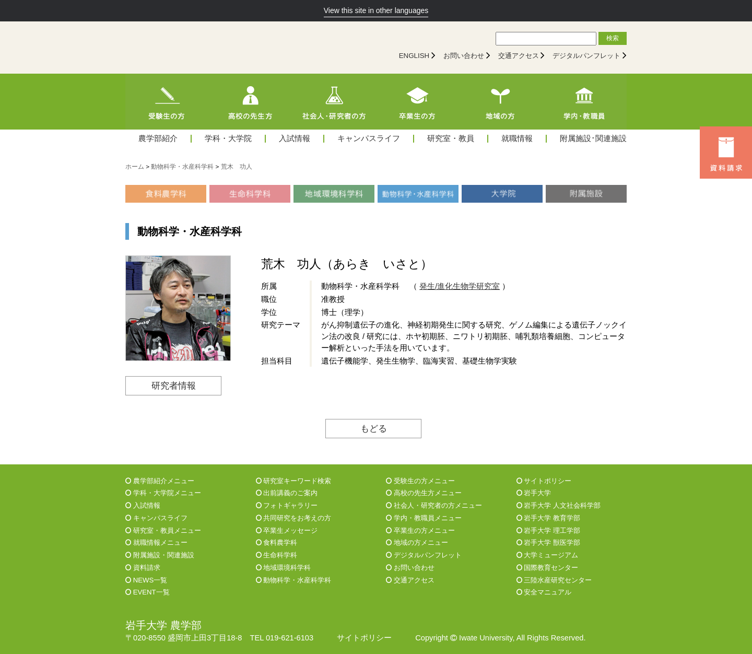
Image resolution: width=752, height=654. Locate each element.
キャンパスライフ (368, 139)
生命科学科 (277, 555)
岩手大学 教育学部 (548, 518)
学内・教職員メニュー (424, 518)
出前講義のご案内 (287, 493)
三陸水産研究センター (554, 580)
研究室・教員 (450, 139)
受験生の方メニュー (420, 481)
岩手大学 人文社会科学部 (558, 505)
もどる (373, 428)
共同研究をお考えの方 (294, 518)
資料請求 (142, 567)
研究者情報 (173, 385)
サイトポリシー (544, 481)
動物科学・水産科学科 (294, 580)
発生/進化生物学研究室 (459, 286)
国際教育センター (547, 567)
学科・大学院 (228, 139)
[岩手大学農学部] (216, 47)
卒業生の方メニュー (420, 530)
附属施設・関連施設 (159, 555)
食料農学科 (277, 542)
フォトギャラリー (287, 505)
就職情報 (517, 139)
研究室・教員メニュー (163, 530)
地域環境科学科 (283, 567)
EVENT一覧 (147, 592)
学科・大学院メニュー (163, 493)
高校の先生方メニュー (424, 493)
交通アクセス (518, 56)
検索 (612, 38)
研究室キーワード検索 (294, 481)
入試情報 (294, 139)
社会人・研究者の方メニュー (434, 505)
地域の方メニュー (417, 542)
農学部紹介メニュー (159, 481)
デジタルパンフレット (586, 56)
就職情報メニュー (156, 542)
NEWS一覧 (146, 580)
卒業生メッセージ (287, 530)
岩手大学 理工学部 (548, 530)
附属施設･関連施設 (593, 139)
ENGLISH (414, 56)
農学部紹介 (158, 139)
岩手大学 (533, 493)
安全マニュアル (544, 592)
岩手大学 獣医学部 (548, 542)
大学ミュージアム (547, 555)
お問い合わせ (463, 56)
